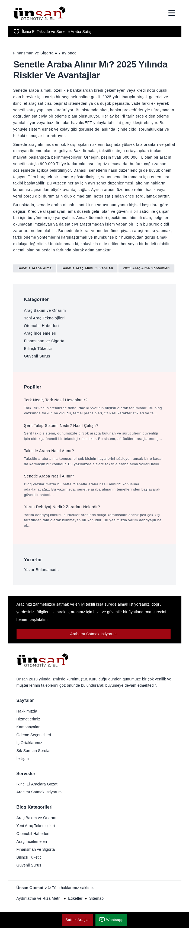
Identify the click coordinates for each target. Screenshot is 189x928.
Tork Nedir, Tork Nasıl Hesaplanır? (56, 400)
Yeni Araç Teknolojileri (44, 318)
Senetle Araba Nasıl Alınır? (49, 476)
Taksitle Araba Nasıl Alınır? (49, 451)
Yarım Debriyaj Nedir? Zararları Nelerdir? (62, 507)
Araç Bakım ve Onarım (45, 310)
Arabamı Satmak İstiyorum (93, 634)
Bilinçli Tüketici (38, 348)
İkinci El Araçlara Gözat (37, 784)
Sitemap (96, 898)
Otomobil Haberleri (41, 325)
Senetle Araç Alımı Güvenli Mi (87, 268)
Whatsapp (111, 920)
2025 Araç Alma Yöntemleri (146, 268)
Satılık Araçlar (78, 920)
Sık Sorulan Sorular (34, 750)
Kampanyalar (28, 727)
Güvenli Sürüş (37, 356)
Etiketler (75, 898)
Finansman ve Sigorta (44, 341)
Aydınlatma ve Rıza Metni (39, 898)
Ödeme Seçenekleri (34, 735)
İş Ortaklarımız (29, 743)
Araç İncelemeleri (40, 333)
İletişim (23, 758)
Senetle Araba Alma (35, 268)
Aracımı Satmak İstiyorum (39, 792)
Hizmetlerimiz (28, 719)
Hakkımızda (27, 711)
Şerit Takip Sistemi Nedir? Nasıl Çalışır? (61, 425)
